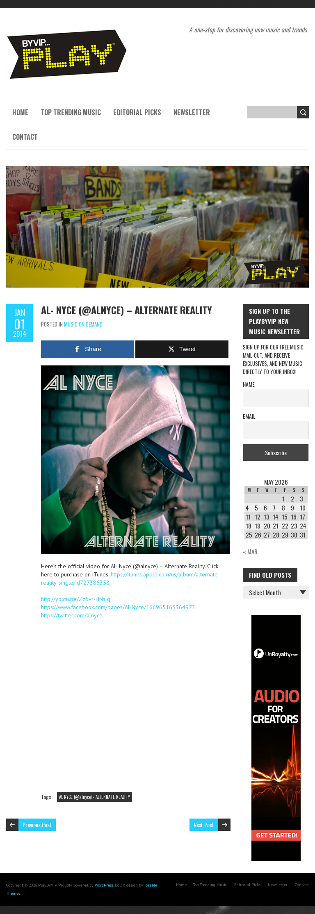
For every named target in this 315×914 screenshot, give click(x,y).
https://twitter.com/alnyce (72, 615)
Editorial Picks (137, 112)
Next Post (204, 824)
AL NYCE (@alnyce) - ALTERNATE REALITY (94, 797)
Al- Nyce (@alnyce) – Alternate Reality (126, 309)
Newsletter (191, 112)
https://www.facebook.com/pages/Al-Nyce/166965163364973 (118, 607)
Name (249, 384)
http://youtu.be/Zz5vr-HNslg (75, 599)
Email (249, 416)
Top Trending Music (71, 112)
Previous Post (37, 824)
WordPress (104, 885)
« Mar (250, 551)
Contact (25, 137)
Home (20, 112)
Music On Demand (83, 324)
